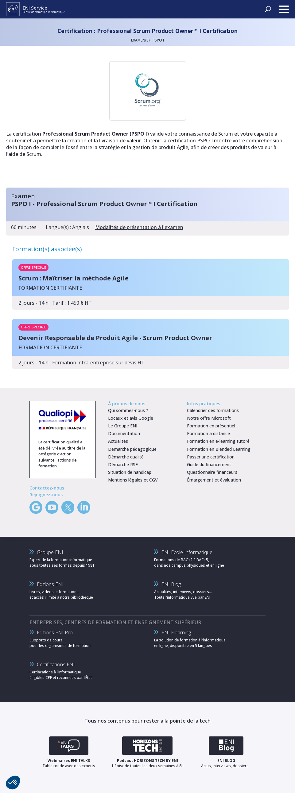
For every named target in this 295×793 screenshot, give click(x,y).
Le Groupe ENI (122, 426)
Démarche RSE (123, 464)
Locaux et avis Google (130, 418)
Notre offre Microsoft (209, 418)
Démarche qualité (126, 457)
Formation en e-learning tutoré (218, 441)
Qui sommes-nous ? (128, 410)
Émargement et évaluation (214, 480)
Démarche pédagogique (132, 449)
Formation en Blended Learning (218, 449)
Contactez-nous (46, 488)
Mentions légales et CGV (133, 480)
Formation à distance (208, 433)
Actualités (118, 441)
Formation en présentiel (211, 426)
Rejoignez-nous (46, 495)
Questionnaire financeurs (212, 472)
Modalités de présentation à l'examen (139, 227)
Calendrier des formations (213, 410)
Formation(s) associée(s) (47, 249)
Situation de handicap (129, 472)
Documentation (124, 433)
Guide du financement (209, 464)
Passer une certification (211, 457)
